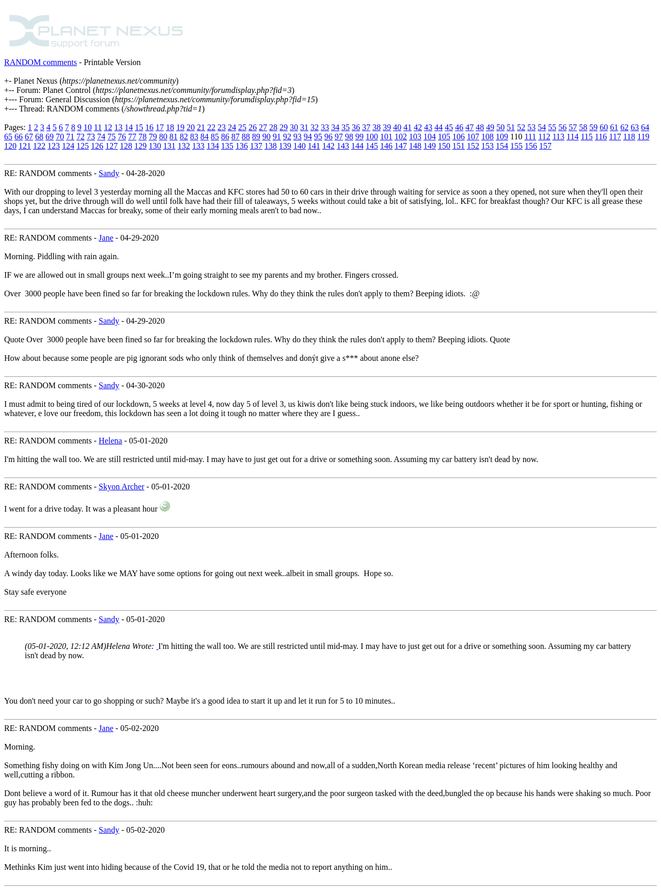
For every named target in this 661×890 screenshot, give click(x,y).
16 (149, 127)
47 (469, 127)
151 (458, 145)
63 (635, 127)
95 (318, 136)
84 (204, 136)
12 (108, 127)
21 (201, 127)
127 (111, 145)
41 (407, 127)
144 (357, 145)
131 (169, 145)
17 (159, 127)
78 (142, 136)
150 (444, 145)
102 (401, 136)
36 (356, 127)
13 (118, 127)
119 (643, 136)
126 (97, 145)
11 (98, 127)
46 (459, 127)
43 (428, 127)
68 (39, 136)
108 (487, 136)
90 (266, 136)
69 (49, 136)
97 (339, 136)
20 (190, 127)
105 (444, 136)
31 (304, 127)
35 (345, 127)
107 (473, 136)
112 (544, 136)
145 (372, 145)
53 (531, 127)
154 (502, 145)
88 (246, 136)
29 (283, 127)
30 (294, 127)
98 (349, 136)
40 (397, 127)
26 (252, 127)
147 (401, 145)
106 (458, 136)
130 (155, 145)
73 (91, 136)
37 (366, 127)
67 (29, 136)
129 (140, 145)
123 (54, 145)
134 (213, 145)
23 (221, 127)
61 (614, 127)
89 (256, 136)
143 (343, 145)
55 (552, 127)
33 (325, 127)
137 (256, 145)
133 (198, 145)
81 (173, 136)
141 (314, 145)
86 (225, 136)
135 (227, 145)
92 (287, 136)
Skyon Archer (121, 486)
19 (180, 127)
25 (242, 127)
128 (126, 145)
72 (80, 136)
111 (530, 136)
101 (386, 136)
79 (153, 136)
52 (521, 127)
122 (39, 145)
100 (372, 136)
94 (308, 136)
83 (194, 136)
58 (583, 127)
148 (415, 145)
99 (359, 136)
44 (438, 127)
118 (629, 136)
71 (70, 136)
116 (601, 136)
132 (184, 145)
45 (449, 127)
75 (111, 136)
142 (328, 145)
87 (235, 136)
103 (415, 136)
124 (68, 145)
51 (511, 127)
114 (572, 136)
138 (270, 145)
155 (516, 145)
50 (500, 127)
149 (429, 145)
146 (386, 145)
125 (82, 145)
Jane (106, 237)
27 (263, 127)
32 (314, 127)
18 (170, 127)
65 (8, 136)
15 (139, 127)
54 (542, 127)
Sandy (109, 173)
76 (122, 136)
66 (18, 136)
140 (299, 145)
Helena (110, 440)
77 (132, 136)
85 (215, 136)
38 (376, 127)
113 (558, 136)
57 (573, 127)
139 (285, 145)
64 (645, 127)
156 (531, 145)
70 (60, 136)
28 (273, 127)
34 (335, 127)
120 (10, 145)
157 (545, 145)
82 (184, 136)
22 (211, 127)
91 (277, 136)
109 (502, 136)
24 (232, 127)
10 (88, 127)
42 (418, 127)
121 (25, 145)
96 (328, 136)
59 (593, 127)
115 (586, 136)
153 (487, 145)
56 (562, 127)
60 (604, 127)
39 (387, 127)
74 (101, 136)
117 (615, 136)
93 (297, 136)
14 (128, 127)
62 (624, 127)
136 (241, 145)
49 (490, 127)
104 (429, 136)
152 (473, 145)
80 (163, 136)
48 (480, 127)
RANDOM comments (40, 62)
